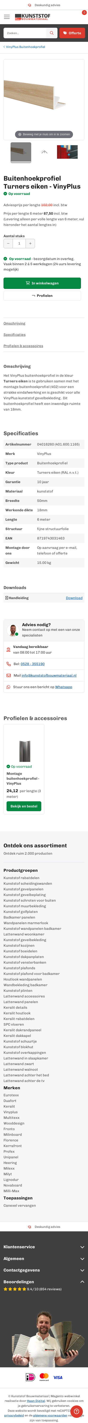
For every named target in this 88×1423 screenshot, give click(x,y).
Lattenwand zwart (19, 1064)
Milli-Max (11, 1191)
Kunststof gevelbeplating (25, 895)
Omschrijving (14, 323)
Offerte (72, 33)
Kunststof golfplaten (21, 912)
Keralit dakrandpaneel (22, 1030)
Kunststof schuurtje (20, 1041)
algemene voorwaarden (50, 1415)
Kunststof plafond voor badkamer (32, 974)
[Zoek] (51, 33)
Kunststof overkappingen (25, 1053)
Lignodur (11, 1180)
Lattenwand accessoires (24, 996)
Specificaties (15, 335)
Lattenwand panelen (21, 1002)
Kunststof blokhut (18, 1047)
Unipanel (11, 1157)
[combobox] (30, 33)
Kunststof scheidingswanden (28, 883)
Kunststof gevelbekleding (25, 940)
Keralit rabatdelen (19, 1019)
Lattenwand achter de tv (24, 1081)
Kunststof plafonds (19, 968)
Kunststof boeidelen (20, 951)
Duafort (10, 1101)
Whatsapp (63, 687)
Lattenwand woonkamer (24, 934)
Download (74, 598)
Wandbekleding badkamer (25, 985)
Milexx (9, 1168)
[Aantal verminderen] (8, 243)
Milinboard (13, 1134)
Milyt (8, 1174)
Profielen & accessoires (23, 346)
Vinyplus (11, 1112)
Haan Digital (36, 1401)
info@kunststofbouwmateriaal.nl (49, 675)
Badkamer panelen (19, 917)
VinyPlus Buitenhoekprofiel (25, 47)
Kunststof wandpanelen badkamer (32, 929)
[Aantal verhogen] (30, 243)
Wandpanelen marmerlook (26, 923)
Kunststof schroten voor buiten (30, 900)
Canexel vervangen (20, 1205)
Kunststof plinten (18, 991)
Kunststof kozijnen (19, 945)
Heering (10, 1163)
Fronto (9, 1129)
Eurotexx (11, 1095)
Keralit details (15, 1007)
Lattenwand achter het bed (26, 1075)
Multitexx (11, 1118)
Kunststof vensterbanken (25, 962)
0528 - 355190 (33, 664)
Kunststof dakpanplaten (24, 957)
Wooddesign (14, 1123)
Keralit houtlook (17, 1013)
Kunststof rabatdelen (21, 878)
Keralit (9, 1106)
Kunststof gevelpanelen (23, 889)
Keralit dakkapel (17, 1036)
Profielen (42, 296)
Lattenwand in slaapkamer (26, 1058)
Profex (9, 1151)
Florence (11, 1140)
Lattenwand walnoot (21, 1069)
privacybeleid (14, 1415)
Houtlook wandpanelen (23, 979)
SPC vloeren (14, 1024)
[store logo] (32, 17)
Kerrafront (13, 1146)
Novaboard (13, 1185)
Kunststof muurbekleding (25, 906)
